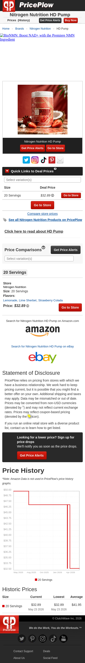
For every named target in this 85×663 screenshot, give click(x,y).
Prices (11, 20)
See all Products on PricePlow (45, 220)
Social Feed (50, 658)
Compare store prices (42, 214)
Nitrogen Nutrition (14, 287)
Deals (46, 651)
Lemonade (10, 300)
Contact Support (23, 651)
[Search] (66, 5)
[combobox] (42, 180)
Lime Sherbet (27, 300)
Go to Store (55, 148)
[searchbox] (43, 180)
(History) (24, 20)
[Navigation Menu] (77, 5)
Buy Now (70, 20)
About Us (18, 658)
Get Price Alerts (50, 20)
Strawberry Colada (50, 300)
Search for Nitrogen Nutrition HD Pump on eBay (42, 346)
